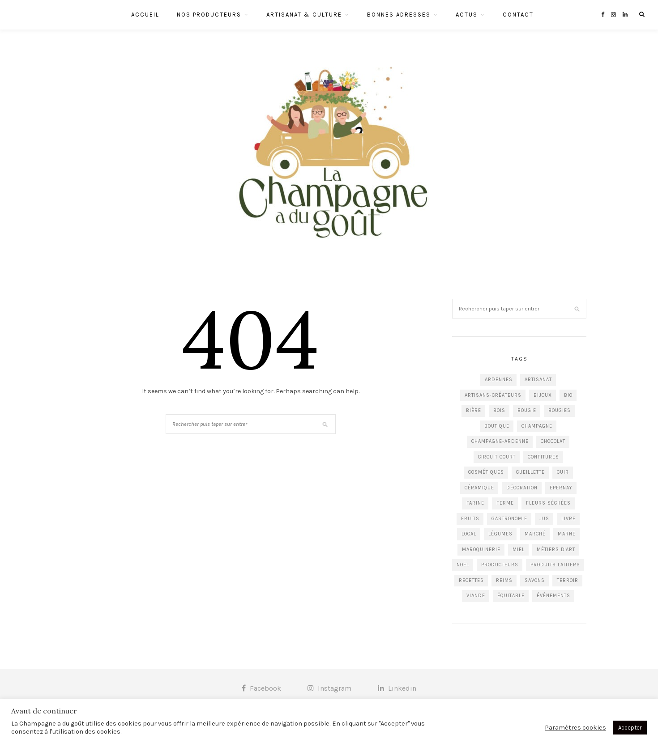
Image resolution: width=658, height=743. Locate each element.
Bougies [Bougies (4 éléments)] (559, 410)
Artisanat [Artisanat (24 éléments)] (538, 379)
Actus (467, 14)
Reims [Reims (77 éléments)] (504, 580)
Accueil (145, 14)
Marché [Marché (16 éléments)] (535, 534)
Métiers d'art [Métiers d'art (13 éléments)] (556, 549)
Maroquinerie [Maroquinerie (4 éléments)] (481, 549)
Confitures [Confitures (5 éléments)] (543, 457)
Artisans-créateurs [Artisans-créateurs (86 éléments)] (493, 395)
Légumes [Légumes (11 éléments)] (500, 534)
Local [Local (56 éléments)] (468, 534)
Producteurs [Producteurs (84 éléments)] (499, 565)
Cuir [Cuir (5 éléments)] (563, 472)
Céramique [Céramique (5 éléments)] (479, 488)
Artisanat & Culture (304, 14)
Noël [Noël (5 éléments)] (463, 565)
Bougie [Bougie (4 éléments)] (526, 410)
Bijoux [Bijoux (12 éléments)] (543, 395)
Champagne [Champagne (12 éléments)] (536, 426)
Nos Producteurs (209, 14)
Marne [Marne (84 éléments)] (567, 534)
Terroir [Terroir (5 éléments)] (567, 580)
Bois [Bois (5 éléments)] (499, 410)
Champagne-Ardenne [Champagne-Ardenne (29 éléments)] (500, 441)
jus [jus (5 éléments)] (544, 519)
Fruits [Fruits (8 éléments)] (470, 519)
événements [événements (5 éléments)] (553, 596)
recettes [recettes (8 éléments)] (471, 580)
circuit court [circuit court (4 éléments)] (497, 457)
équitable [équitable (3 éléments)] (511, 596)
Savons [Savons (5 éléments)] (535, 580)
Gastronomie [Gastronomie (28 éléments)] (509, 519)
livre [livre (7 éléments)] (568, 519)
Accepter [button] (629, 727)
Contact (518, 14)
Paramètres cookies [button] (575, 727)
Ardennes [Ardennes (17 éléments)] (499, 379)
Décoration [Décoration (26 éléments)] (522, 488)
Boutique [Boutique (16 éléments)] (496, 426)
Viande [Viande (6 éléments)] (475, 596)
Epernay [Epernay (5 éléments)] (561, 488)
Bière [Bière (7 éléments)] (473, 410)
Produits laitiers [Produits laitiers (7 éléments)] (555, 565)
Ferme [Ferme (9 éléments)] (505, 503)
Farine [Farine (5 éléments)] (475, 503)
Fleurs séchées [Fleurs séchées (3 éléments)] (548, 503)
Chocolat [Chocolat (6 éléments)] (553, 441)
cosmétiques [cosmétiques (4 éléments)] (486, 472)
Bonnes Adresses (399, 14)
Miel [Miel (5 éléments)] (519, 549)
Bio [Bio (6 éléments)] (568, 395)
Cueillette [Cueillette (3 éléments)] (530, 472)
